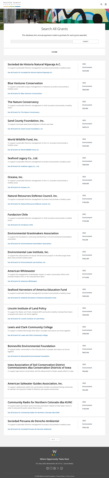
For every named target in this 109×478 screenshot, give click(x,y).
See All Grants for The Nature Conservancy (24, 112)
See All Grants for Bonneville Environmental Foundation (29, 353)
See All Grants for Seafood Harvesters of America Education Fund (32, 295)
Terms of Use (70, 472)
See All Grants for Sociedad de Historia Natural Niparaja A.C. (30, 72)
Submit (91, 41)
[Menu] (105, 4)
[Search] (101, 4)
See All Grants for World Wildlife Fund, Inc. (24, 149)
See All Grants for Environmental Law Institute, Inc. (27, 260)
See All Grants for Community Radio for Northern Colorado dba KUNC (34, 408)
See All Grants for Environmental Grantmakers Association (30, 241)
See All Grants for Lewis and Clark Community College (28, 332)
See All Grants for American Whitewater (22, 278)
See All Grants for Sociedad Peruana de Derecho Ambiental (30, 425)
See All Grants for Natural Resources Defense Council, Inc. (29, 202)
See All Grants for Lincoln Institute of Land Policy (26, 315)
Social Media (68, 459)
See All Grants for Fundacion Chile (20, 223)
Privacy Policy (61, 472)
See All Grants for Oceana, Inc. (19, 186)
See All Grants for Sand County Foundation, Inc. (26, 128)
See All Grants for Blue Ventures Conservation (25, 93)
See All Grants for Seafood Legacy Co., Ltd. (24, 165)
